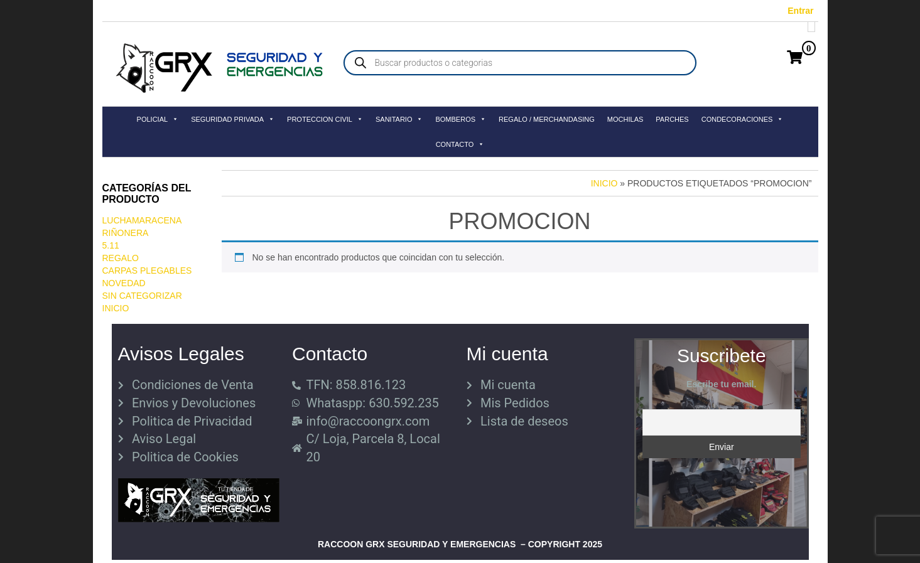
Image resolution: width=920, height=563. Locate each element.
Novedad (124, 283)
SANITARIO (399, 119)
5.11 (110, 245)
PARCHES (672, 119)
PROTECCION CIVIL (325, 119)
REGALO (120, 258)
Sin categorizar (142, 296)
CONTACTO (460, 144)
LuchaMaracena (142, 220)
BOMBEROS (460, 119)
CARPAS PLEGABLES (147, 270)
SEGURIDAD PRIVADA (232, 119)
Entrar (800, 11)
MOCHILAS (625, 119)
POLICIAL (158, 119)
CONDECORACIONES (742, 119)
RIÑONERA (125, 233)
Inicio (115, 308)
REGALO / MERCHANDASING (547, 119)
